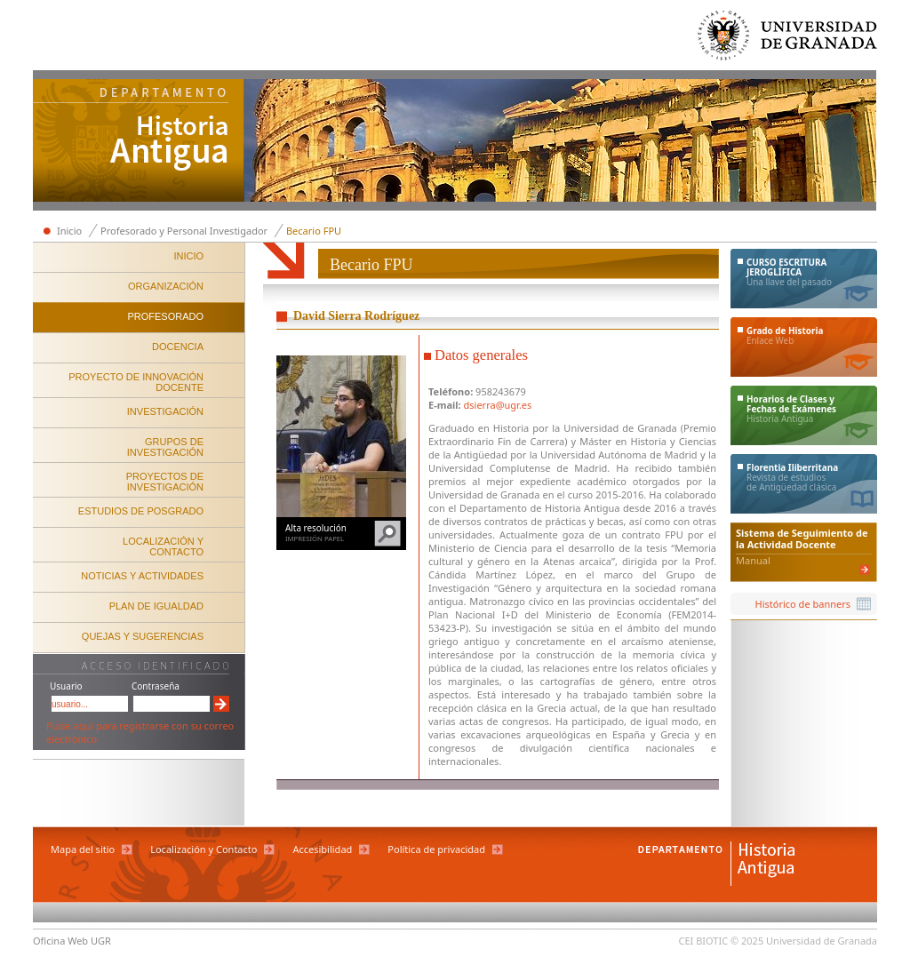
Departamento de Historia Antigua (138, 142)
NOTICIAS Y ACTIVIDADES (142, 575)
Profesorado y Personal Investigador (183, 230)
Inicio (69, 230)
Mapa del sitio (83, 849)
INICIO (188, 256)
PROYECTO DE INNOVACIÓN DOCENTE (136, 382)
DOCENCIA (178, 346)
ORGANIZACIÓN (166, 286)
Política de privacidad (436, 849)
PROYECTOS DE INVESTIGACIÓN (165, 481)
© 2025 (746, 940)
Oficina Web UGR (72, 940)
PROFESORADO (165, 316)
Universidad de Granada (788, 39)
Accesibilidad (322, 849)
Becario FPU (313, 230)
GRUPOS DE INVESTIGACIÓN (165, 447)
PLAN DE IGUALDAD (156, 606)
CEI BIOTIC (704, 940)
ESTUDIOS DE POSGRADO (141, 511)
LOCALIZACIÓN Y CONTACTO (163, 546)
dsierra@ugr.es (498, 404)
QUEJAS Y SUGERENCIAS (143, 636)
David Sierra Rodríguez (356, 316)
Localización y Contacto (203, 849)
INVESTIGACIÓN (165, 411)
